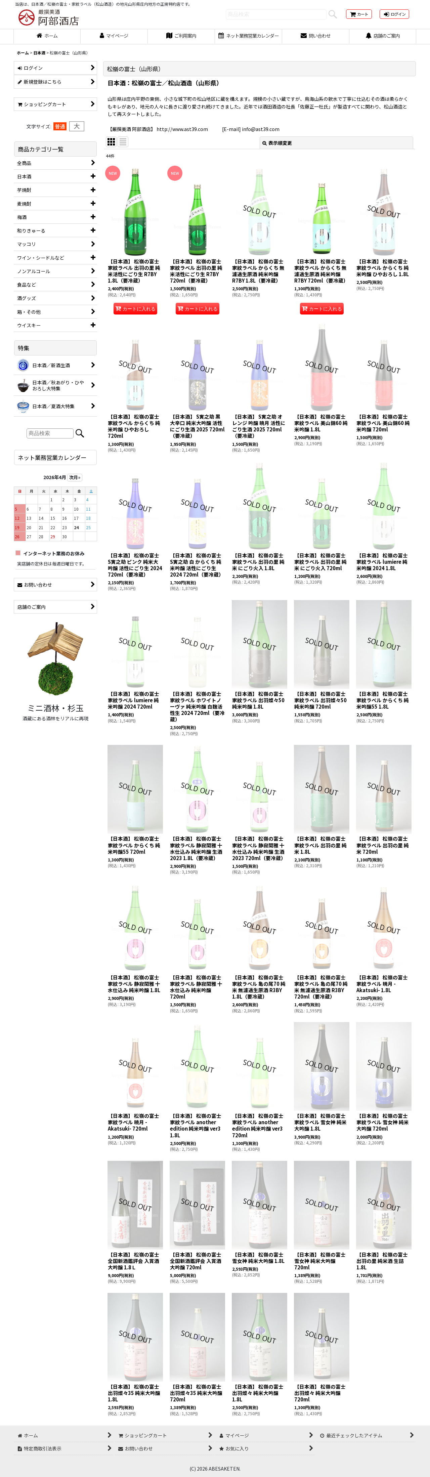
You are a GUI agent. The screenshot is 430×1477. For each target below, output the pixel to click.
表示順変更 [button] (277, 142)
